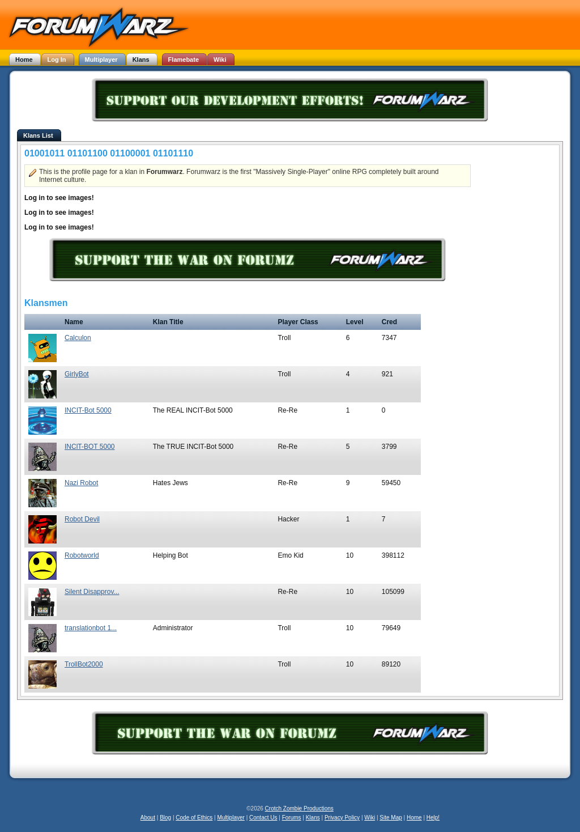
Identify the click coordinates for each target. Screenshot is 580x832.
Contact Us (263, 817)
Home (414, 817)
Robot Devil (82, 519)
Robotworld (82, 555)
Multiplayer (231, 817)
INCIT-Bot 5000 (88, 410)
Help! (433, 817)
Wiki (369, 817)
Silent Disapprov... (92, 592)
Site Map (390, 817)
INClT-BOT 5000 (89, 447)
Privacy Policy (342, 817)
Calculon (78, 338)
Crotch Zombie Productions (299, 808)
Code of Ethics (194, 817)
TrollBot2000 (84, 664)
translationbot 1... (91, 628)
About (147, 817)
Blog (165, 817)
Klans (313, 817)
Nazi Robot (81, 483)
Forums (291, 817)
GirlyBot (77, 374)
